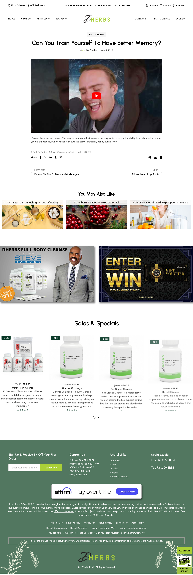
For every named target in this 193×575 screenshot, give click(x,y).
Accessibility (137, 528)
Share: (34, 157)
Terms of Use (56, 528)
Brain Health (76, 152)
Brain (53, 152)
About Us (115, 466)
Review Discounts (119, 482)
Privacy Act (89, 528)
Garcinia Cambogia (72, 401)
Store (113, 470)
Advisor (184, 550)
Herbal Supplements (56, 534)
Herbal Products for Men (103, 534)
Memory (63, 152)
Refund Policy (105, 528)
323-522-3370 (121, 5)
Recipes (114, 478)
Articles (114, 474)
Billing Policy (122, 528)
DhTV (88, 152)
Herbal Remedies (78, 534)
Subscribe (51, 473)
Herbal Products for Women (133, 534)
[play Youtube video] (96, 96)
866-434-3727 (84, 5)
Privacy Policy (73, 528)
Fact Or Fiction (96, 34)
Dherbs (93, 50)
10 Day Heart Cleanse (22, 399)
